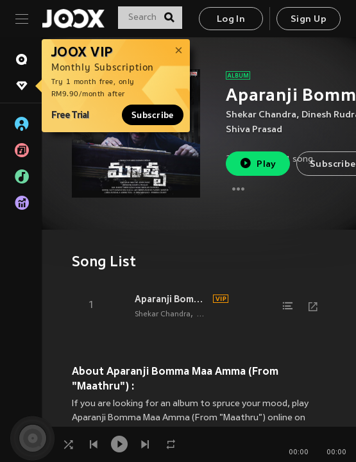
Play (257, 163)
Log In (231, 19)
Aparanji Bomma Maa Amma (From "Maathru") (172, 299)
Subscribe (152, 115)
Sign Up (308, 19)
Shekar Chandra (261, 115)
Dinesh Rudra (219, 314)
